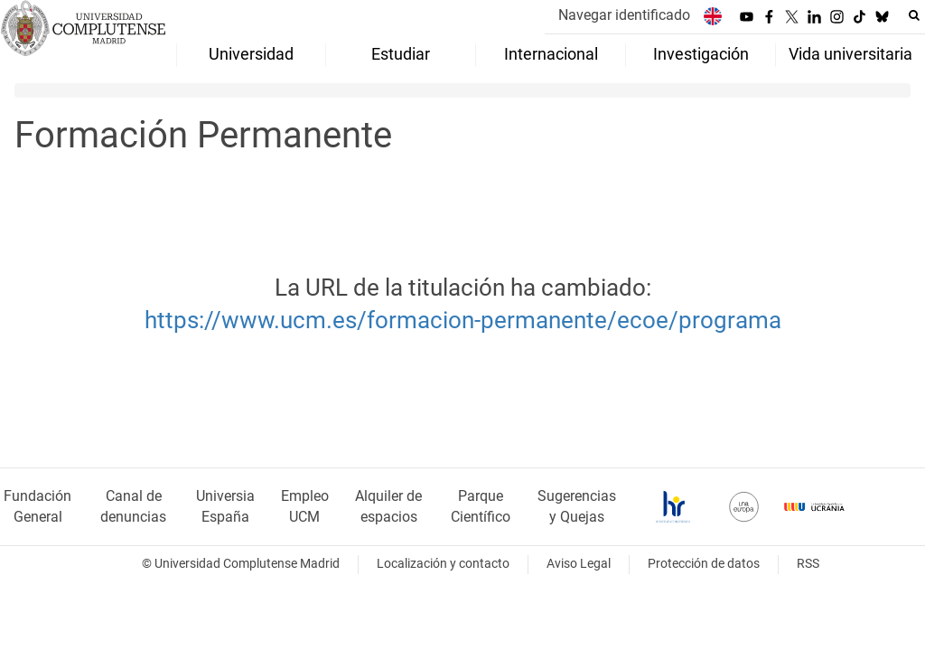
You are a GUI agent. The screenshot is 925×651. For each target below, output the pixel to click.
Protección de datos (704, 563)
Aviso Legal (579, 563)
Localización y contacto (443, 563)
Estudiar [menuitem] (400, 54)
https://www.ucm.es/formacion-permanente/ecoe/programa (463, 320)
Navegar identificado (624, 15)
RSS (808, 563)
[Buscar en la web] (914, 15)
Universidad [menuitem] (251, 54)
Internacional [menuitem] (551, 54)
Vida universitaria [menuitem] (850, 54)
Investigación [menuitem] (701, 54)
